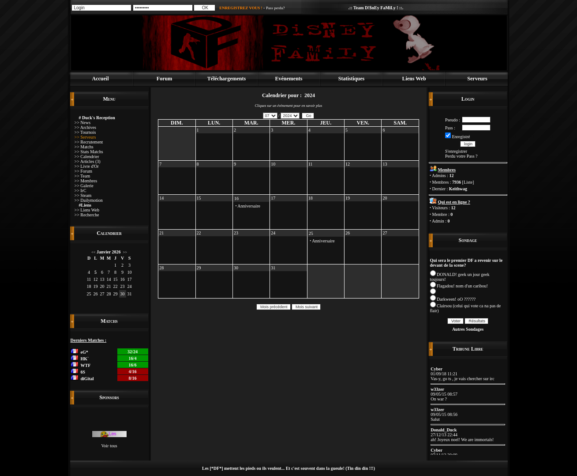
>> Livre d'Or (87, 166)
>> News (83, 122)
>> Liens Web (87, 210)
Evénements (289, 79)
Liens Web (414, 79)
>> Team (82, 176)
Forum (164, 79)
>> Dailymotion (89, 200)
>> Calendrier (87, 156)
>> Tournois (85, 132)
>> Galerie (84, 185)
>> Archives (85, 127)
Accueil (100, 79)
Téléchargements (226, 79)
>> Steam (83, 195)
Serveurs (477, 79)
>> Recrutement (89, 142)
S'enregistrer (456, 151)
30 (122, 293)
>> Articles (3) (88, 161)
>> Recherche (87, 214)
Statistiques (351, 79)
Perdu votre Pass (460, 156)
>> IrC (80, 190)
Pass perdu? (275, 8)
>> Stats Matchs (89, 151)
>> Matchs (84, 146)
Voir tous (109, 445)
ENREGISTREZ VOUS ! (240, 8)
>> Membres (86, 180)
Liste (468, 182)
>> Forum (83, 171)
